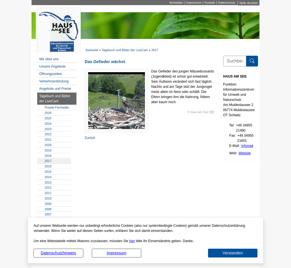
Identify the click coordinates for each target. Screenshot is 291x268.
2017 (154, 50)
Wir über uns (49, 59)
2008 (48, 209)
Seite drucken (248, 3)
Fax (232, 136)
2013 (48, 182)
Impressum (116, 253)
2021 (48, 139)
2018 (48, 155)
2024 (48, 123)
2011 (48, 193)
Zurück (90, 138)
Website (244, 153)
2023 (48, 129)
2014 (48, 177)
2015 (48, 171)
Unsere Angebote (52, 66)
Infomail (247, 146)
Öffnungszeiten (50, 74)
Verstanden (233, 253)
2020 (48, 145)
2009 (48, 203)
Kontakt (210, 2)
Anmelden (176, 2)
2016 (48, 166)
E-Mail (234, 146)
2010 (48, 198)
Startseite (91, 50)
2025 (48, 118)
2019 (48, 150)
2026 (48, 113)
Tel (231, 125)
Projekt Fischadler (57, 107)
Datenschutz (226, 2)
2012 (48, 187)
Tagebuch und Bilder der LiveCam (125, 50)
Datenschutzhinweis (58, 253)
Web (232, 153)
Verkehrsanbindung (53, 81)
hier (132, 241)
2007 (48, 214)
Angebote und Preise (55, 89)
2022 (48, 134)
